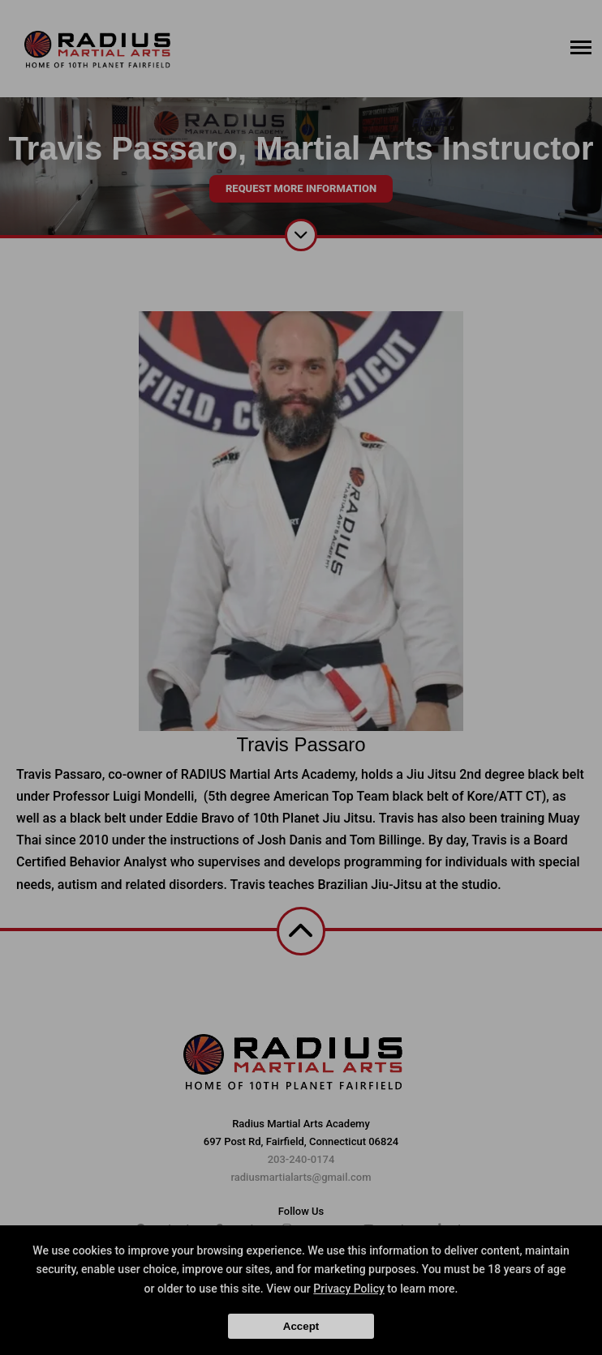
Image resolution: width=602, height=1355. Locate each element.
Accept (301, 1326)
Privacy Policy (349, 1288)
